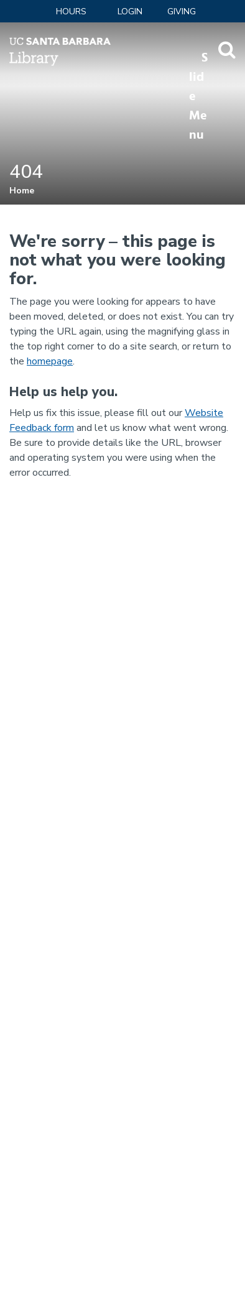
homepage (50, 361)
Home (21, 191)
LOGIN (130, 11)
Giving (181, 11)
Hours (71, 11)
